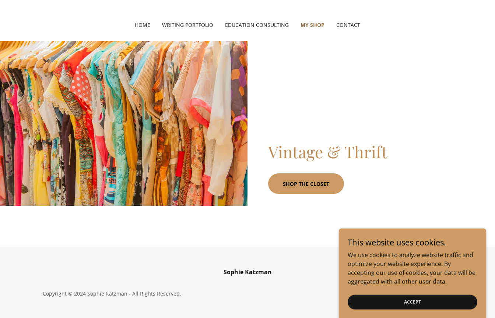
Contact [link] (348, 24)
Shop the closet (306, 183)
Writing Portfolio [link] (187, 24)
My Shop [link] (312, 24)
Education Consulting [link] (257, 24)
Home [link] (142, 24)
